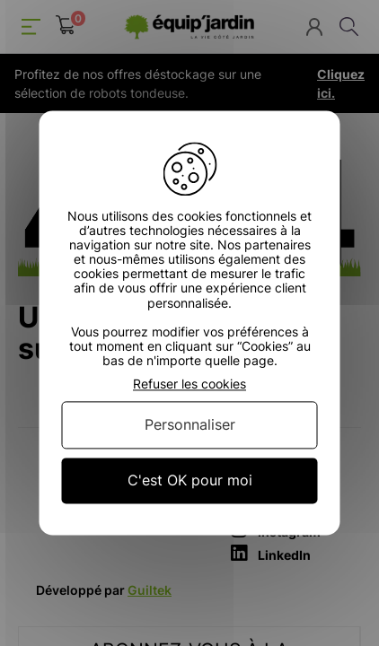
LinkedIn (271, 553)
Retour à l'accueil (190, 389)
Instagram (276, 529)
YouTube (271, 506)
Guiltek (150, 590)
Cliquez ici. (341, 83)
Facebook (274, 482)
